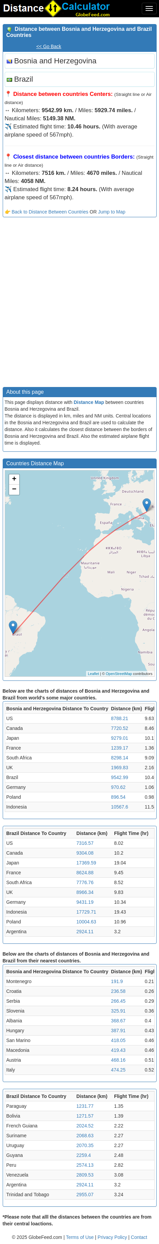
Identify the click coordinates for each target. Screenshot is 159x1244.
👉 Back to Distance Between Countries (46, 212)
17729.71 (86, 912)
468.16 (118, 1060)
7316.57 (85, 843)
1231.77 (85, 1106)
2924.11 (85, 931)
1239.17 (119, 748)
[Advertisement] (79, 304)
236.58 (118, 991)
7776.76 (85, 882)
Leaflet (93, 674)
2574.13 (85, 1165)
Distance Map (89, 402)
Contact (139, 1237)
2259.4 (83, 1155)
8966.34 (85, 892)
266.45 (118, 1001)
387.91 (118, 1030)
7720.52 (119, 728)
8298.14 (119, 757)
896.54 (118, 797)
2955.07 (85, 1194)
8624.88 (85, 872)
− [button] (14, 490)
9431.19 (85, 902)
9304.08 (85, 853)
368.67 (118, 1020)
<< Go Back (48, 46)
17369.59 (86, 862)
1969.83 (119, 767)
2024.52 (85, 1125)
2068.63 (85, 1135)
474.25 (118, 1070)
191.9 (117, 981)
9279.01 (119, 738)
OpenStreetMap (119, 674)
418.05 (118, 1040)
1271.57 (85, 1116)
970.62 (118, 787)
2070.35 (85, 1145)
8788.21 (119, 718)
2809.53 (85, 1175)
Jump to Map (111, 212)
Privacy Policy (113, 1237)
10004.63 (86, 921)
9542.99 (119, 777)
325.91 (118, 1011)
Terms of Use (80, 1237)
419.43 (118, 1050)
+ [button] (14, 479)
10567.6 (119, 807)
